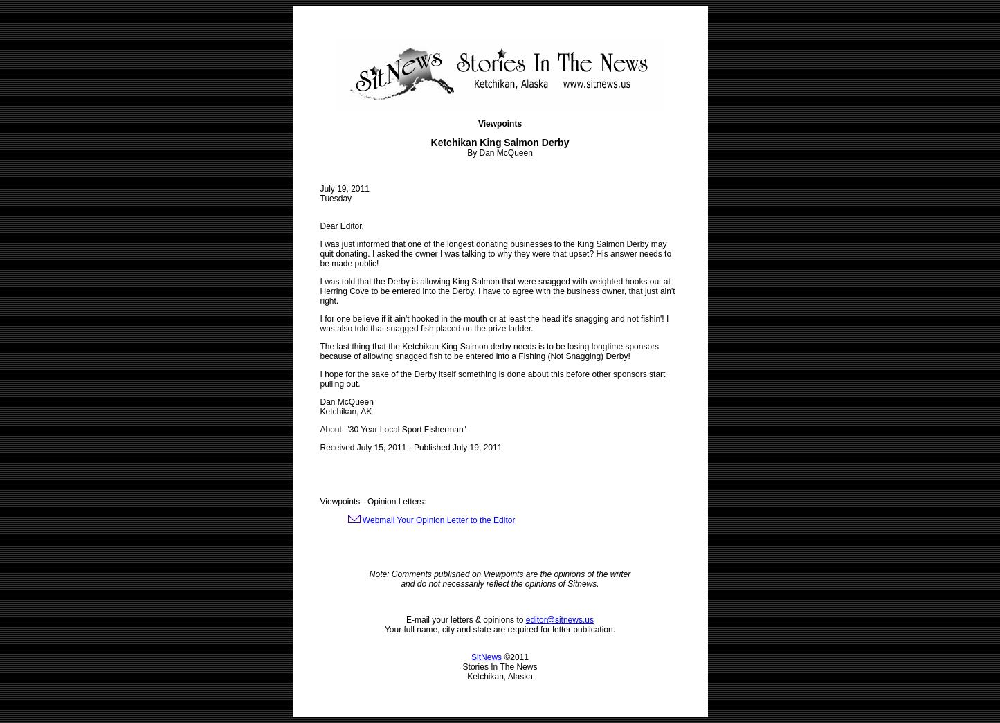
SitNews (486, 657)
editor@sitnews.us (560, 620)
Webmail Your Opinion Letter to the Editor (439, 520)
